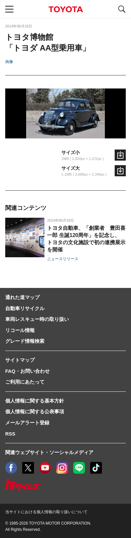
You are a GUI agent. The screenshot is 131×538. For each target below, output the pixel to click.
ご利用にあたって (24, 382)
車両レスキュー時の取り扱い (37, 319)
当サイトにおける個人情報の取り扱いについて (46, 512)
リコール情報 (20, 330)
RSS (10, 433)
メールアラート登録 (27, 422)
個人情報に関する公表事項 (34, 411)
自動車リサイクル (24, 308)
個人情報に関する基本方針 (34, 401)
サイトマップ (20, 360)
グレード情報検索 (24, 341)
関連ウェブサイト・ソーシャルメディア (49, 452)
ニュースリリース (62, 259)
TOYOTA (65, 9)
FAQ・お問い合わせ (27, 371)
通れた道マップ (22, 297)
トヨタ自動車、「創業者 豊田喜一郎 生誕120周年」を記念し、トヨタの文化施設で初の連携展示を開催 (86, 238)
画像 (9, 61)
